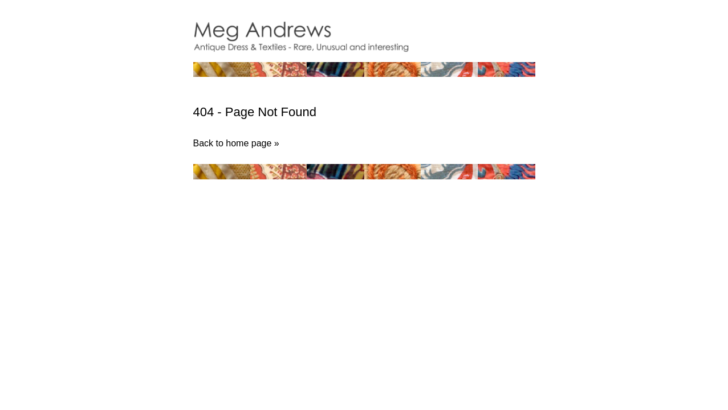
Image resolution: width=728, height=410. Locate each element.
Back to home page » (236, 143)
